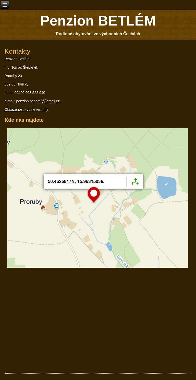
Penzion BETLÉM (98, 21)
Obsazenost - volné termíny (26, 109)
